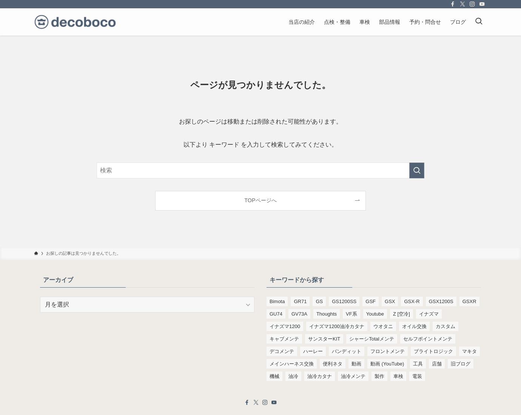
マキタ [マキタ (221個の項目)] (469, 351)
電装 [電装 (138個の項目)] (417, 376)
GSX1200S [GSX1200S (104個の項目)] (441, 301)
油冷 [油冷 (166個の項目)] (293, 376)
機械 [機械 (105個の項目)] (274, 376)
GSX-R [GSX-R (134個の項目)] (411, 301)
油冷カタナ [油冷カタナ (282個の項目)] (319, 376)
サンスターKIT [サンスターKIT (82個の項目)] (324, 339)
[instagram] (472, 4)
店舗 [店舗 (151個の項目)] (437, 364)
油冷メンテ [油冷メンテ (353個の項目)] (353, 376)
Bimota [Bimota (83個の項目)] (277, 301)
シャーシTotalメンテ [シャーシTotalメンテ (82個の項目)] (371, 339)
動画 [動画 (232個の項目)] (356, 364)
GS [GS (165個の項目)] (319, 301)
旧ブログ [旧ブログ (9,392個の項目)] (460, 364)
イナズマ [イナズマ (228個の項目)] (429, 314)
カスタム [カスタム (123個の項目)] (445, 326)
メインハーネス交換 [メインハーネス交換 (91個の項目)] (292, 364)
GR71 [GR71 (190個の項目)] (300, 301)
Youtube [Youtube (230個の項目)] (375, 314)
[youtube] (482, 4)
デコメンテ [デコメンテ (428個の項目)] (282, 351)
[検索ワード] (260, 170)
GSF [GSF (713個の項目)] (370, 301)
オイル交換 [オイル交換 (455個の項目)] (414, 326)
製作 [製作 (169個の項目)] (379, 376)
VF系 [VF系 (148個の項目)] (351, 314)
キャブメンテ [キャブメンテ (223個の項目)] (284, 339)
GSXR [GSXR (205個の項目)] (469, 301)
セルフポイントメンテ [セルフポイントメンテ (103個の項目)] (427, 339)
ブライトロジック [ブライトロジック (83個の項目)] (433, 351)
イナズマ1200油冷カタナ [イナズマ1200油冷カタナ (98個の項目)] (336, 326)
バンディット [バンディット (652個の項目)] (346, 351)
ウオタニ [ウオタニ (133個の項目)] (383, 326)
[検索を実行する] (416, 170)
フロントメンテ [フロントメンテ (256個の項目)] (387, 351)
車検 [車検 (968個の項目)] (398, 376)
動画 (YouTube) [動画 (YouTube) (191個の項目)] (387, 364)
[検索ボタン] (478, 22)
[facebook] (453, 4)
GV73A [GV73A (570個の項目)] (299, 314)
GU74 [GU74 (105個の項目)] (276, 314)
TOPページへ (260, 200)
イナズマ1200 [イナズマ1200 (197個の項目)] (285, 326)
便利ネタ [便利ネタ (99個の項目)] (332, 364)
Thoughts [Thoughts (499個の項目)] (326, 314)
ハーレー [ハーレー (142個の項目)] (313, 351)
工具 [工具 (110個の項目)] (418, 364)
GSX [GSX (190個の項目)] (390, 301)
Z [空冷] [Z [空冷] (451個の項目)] (401, 314)
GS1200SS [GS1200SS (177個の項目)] (344, 301)
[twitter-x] (462, 4)
